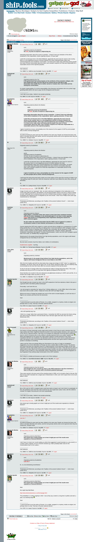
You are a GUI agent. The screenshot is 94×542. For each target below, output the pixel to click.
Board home (71, 21)
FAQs (67, 21)
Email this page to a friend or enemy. (16, 40)
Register (24, 35)
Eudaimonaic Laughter (26, 244)
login (55, 21)
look (27, 51)
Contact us (33, 523)
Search (63, 21)
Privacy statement (50, 523)
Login (19, 35)
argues (26, 217)
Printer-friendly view (14, 34)
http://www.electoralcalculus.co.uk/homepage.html (33, 493)
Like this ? (23, 418)
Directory (59, 21)
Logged (55, 71)
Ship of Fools (40, 523)
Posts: (22, 71)
